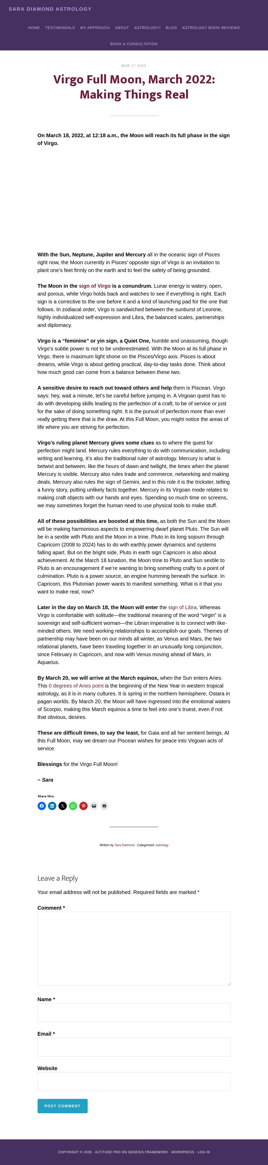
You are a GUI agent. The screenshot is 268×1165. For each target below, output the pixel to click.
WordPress (182, 1152)
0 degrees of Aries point (76, 686)
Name (46, 999)
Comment (51, 908)
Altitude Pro (108, 1152)
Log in (204, 1152)
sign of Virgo (95, 286)
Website (47, 1068)
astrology (162, 845)
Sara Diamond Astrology (50, 9)
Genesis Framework (148, 1152)
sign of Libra (182, 607)
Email (46, 1034)
